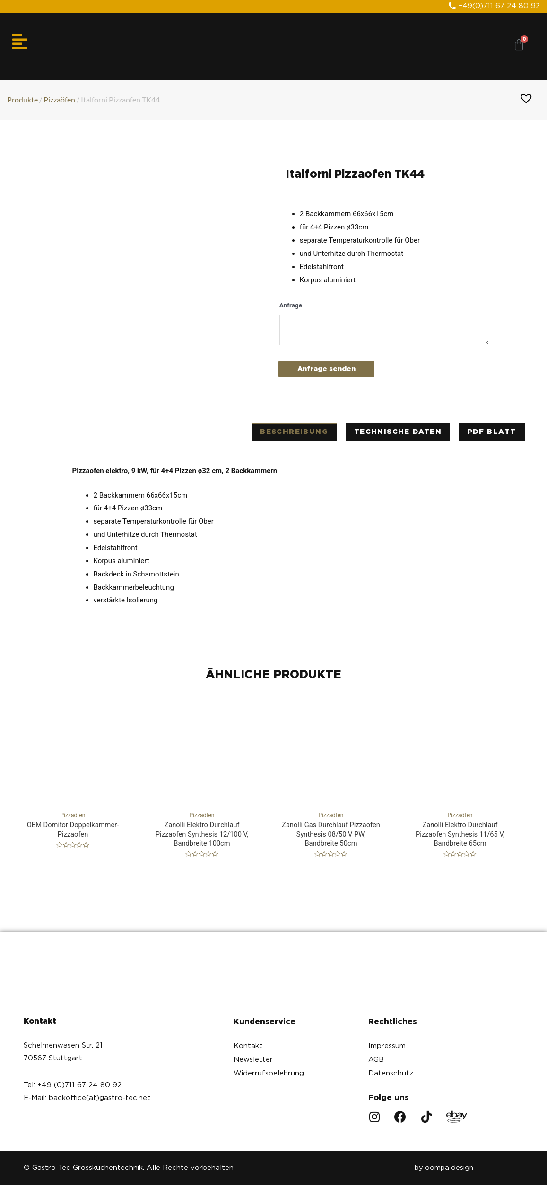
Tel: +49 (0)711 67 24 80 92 (73, 1085)
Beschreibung (294, 431)
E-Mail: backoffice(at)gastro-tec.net (87, 1098)
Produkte (22, 98)
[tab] (294, 432)
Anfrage (290, 304)
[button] (494, 6)
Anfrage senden (328, 368)
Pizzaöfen (59, 98)
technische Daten (398, 431)
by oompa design (442, 1168)
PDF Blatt (492, 431)
